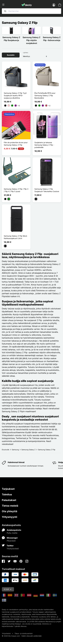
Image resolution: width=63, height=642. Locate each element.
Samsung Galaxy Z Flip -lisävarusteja (52, 38)
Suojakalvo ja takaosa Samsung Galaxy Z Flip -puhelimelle (44, 144)
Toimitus (7, 494)
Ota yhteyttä (9, 511)
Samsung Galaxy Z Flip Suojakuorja (11, 38)
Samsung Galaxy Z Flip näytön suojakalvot (31, 40)
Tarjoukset (8, 488)
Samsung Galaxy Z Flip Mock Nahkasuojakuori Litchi (15, 237)
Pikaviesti (11, 541)
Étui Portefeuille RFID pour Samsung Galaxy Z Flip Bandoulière (44, 95)
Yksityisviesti (13, 548)
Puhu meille (12, 533)
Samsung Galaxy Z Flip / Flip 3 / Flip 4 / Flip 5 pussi (16, 190)
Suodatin (11, 55)
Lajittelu (25, 52)
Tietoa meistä (10, 505)
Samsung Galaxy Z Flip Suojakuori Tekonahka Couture (46, 190)
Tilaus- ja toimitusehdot (24, 633)
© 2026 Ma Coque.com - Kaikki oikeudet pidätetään (22, 636)
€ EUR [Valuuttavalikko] (7, 589)
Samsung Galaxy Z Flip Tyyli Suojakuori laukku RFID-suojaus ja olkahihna (15, 95)
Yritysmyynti (9, 516)
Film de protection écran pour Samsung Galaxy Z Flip (16, 143)
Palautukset (9, 500)
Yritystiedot (6, 633)
